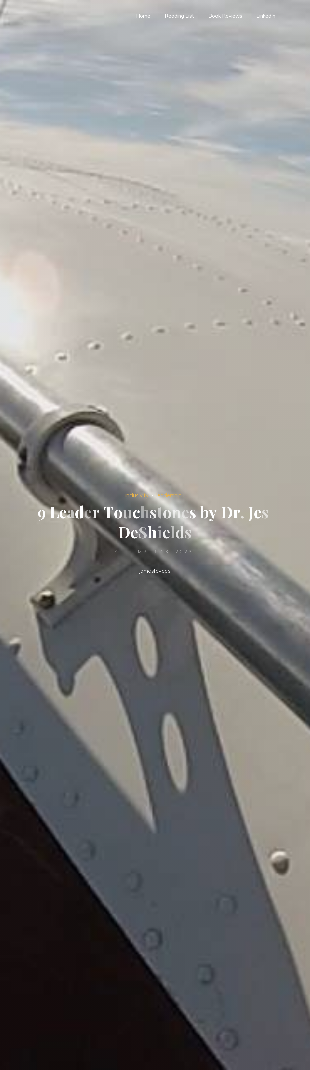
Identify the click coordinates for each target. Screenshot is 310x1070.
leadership (169, 495)
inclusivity (137, 495)
